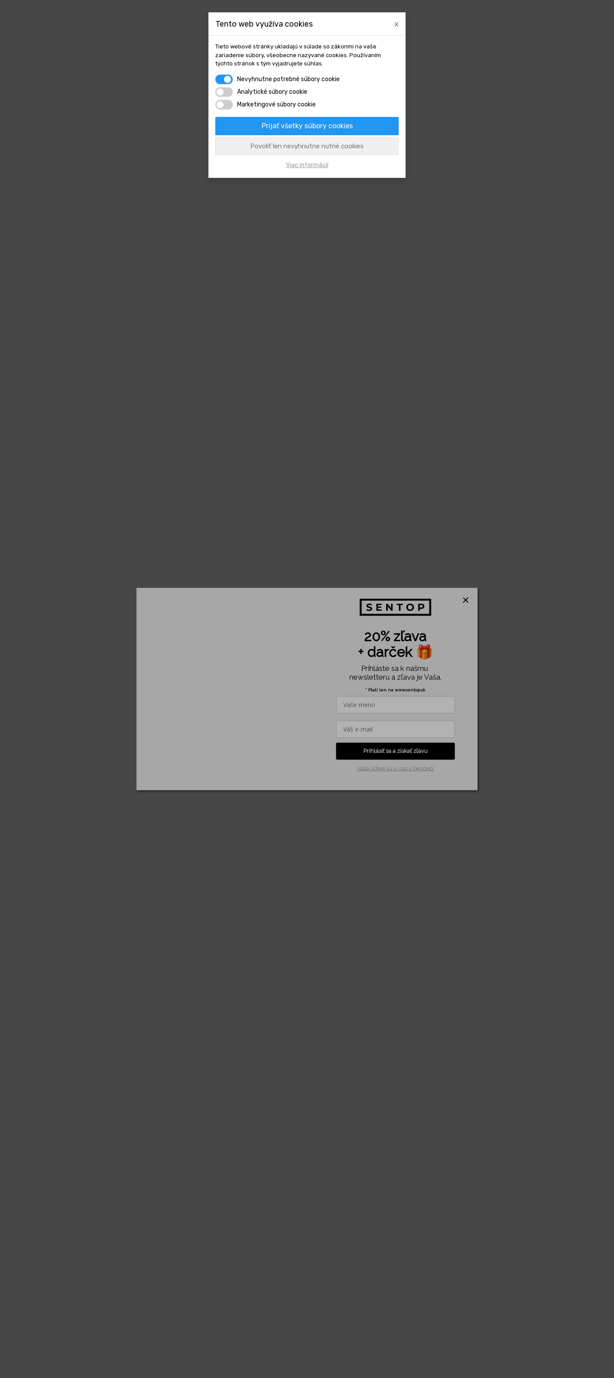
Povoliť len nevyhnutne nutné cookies (307, 146)
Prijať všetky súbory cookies (307, 126)
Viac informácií (307, 165)
